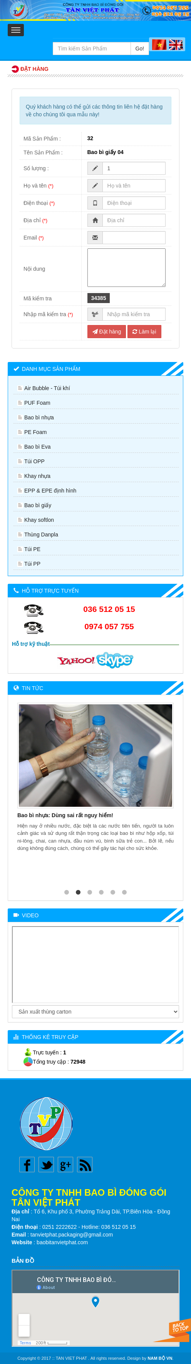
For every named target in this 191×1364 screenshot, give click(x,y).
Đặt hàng (106, 331)
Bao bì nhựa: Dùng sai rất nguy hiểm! (65, 815)
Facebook (27, 1164)
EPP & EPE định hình (50, 491)
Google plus (65, 1164)
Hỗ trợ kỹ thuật (31, 644)
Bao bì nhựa (39, 417)
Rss (84, 1164)
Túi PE (32, 549)
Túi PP (32, 564)
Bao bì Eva (37, 447)
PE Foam (35, 432)
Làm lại (144, 331)
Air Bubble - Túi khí (47, 388)
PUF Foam (37, 403)
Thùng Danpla (41, 534)
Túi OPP (34, 461)
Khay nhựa (37, 476)
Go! (140, 48)
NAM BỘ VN (159, 1358)
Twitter (46, 1164)
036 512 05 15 (109, 609)
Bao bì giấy (37, 505)
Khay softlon (39, 520)
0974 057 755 (109, 626)
